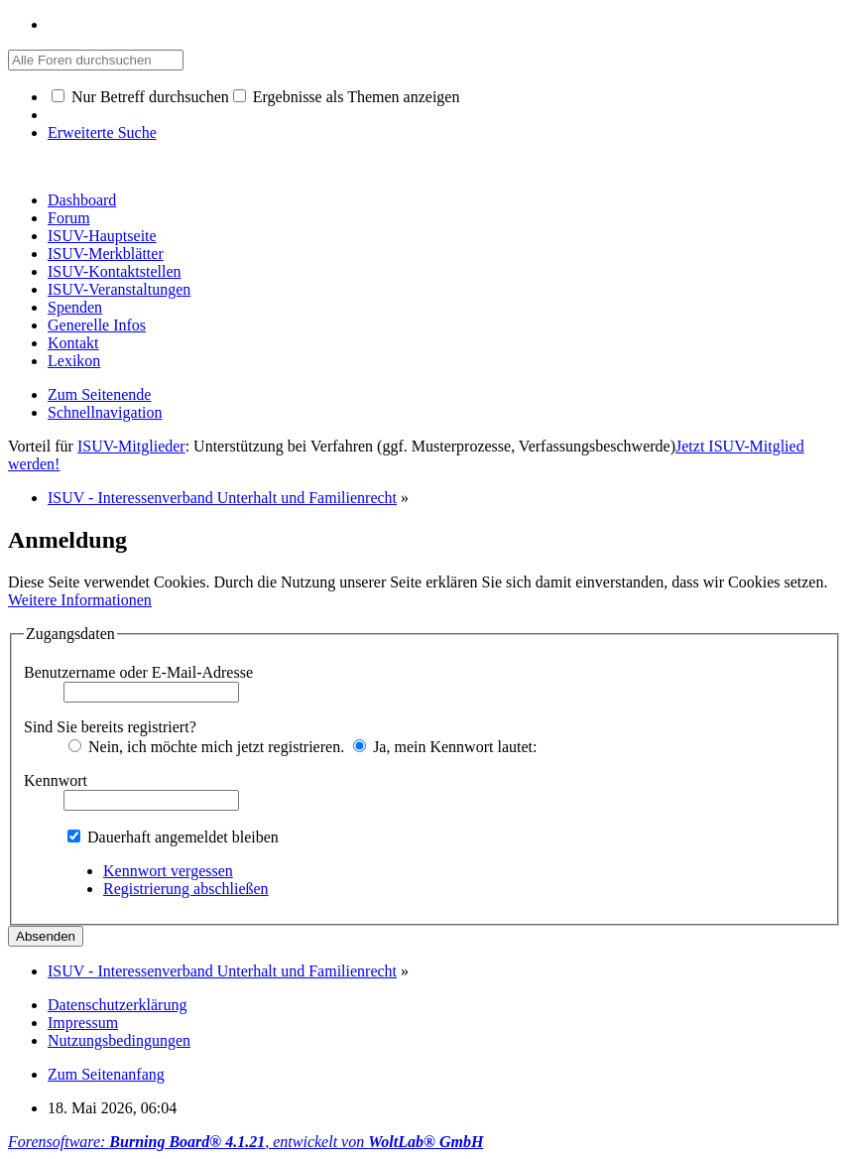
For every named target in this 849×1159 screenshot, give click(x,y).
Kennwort (55, 780)
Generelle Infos (97, 325)
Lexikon (74, 360)
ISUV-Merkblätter (106, 253)
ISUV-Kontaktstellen (115, 271)
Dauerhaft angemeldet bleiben (173, 837)
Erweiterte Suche (102, 132)
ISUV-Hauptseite (102, 235)
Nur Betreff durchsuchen (140, 96)
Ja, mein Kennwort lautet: (445, 746)
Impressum (83, 1022)
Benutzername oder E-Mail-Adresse (138, 672)
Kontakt (73, 342)
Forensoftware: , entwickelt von (245, 1141)
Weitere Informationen (80, 599)
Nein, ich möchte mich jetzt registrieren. (206, 746)
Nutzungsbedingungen (119, 1040)
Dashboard (82, 200)
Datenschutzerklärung (117, 1004)
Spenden (75, 307)
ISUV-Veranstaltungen (119, 289)
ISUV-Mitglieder (131, 446)
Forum (69, 217)
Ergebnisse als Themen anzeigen (346, 96)
